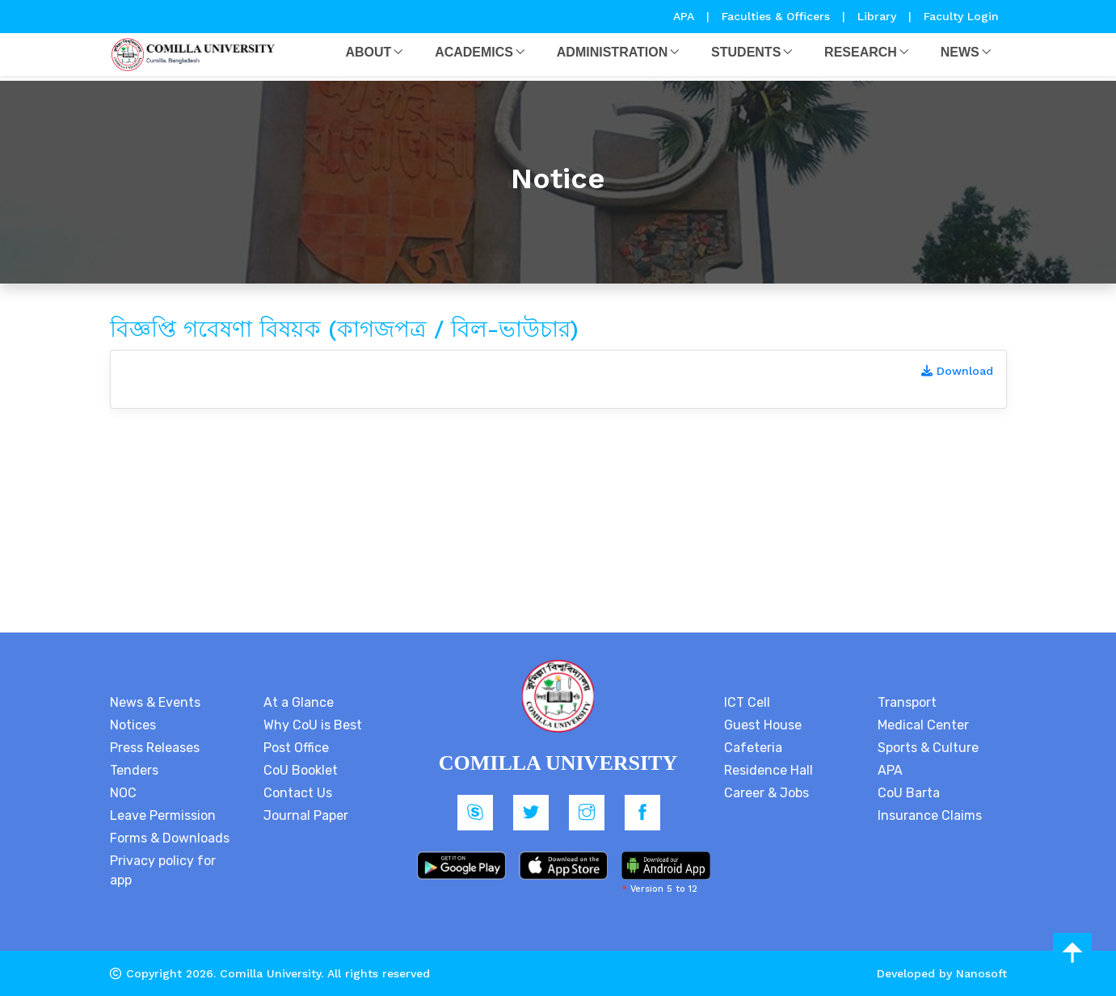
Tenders (134, 770)
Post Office (296, 747)
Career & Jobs (766, 793)
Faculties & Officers (776, 16)
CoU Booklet (300, 770)
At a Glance (298, 702)
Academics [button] (474, 52)
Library (878, 16)
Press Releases (155, 747)
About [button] (368, 52)
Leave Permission (163, 815)
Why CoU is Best (312, 725)
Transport (907, 702)
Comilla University (270, 973)
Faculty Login (961, 16)
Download (957, 370)
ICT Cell (747, 702)
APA (685, 16)
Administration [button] (612, 52)
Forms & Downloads (170, 838)
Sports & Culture (928, 747)
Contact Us (297, 793)
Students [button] (746, 52)
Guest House (763, 725)
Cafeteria (753, 747)
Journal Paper (305, 815)
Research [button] (860, 52)
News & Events (155, 702)
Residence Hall (768, 770)
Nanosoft (981, 973)
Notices (133, 725)
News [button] (960, 52)
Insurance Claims (930, 815)
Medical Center (923, 725)
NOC (123, 793)
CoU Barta (909, 793)
